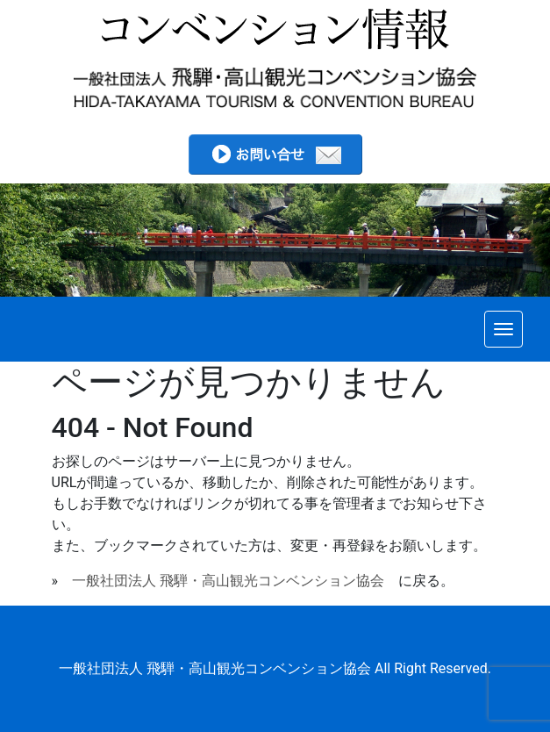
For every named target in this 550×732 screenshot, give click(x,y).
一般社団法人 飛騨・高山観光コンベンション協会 (228, 580)
